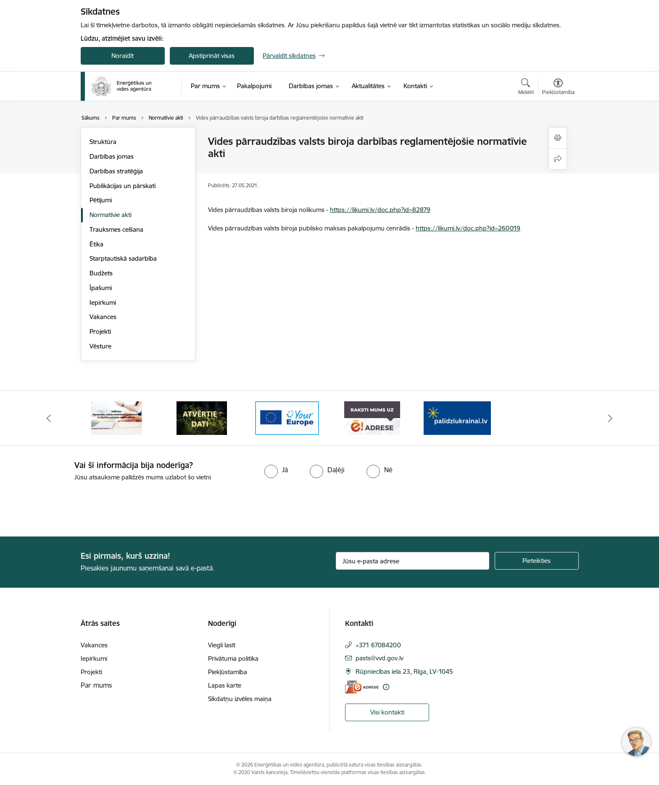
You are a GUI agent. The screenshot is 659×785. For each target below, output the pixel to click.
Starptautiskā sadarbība (123, 258)
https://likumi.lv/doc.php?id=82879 (380, 210)
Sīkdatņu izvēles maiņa (240, 699)
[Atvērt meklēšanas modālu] (526, 88)
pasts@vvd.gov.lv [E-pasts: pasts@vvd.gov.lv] (379, 658)
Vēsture (100, 346)
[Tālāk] (610, 418)
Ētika (96, 244)
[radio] (276, 470)
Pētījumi (101, 200)
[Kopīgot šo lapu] (558, 159)
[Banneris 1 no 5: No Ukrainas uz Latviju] (116, 417)
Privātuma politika (233, 658)
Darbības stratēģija (116, 171)
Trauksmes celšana (116, 229)
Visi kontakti (387, 712)
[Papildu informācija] (386, 687)
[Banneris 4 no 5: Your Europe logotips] (372, 417)
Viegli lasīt (221, 645)
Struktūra (103, 142)
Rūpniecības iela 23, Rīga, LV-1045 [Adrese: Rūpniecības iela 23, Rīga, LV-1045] (404, 671)
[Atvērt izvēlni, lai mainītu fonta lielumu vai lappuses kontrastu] (558, 88)
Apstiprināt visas (212, 56)
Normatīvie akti (111, 215)
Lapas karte (224, 685)
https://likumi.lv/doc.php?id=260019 (468, 228)
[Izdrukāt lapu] (558, 138)
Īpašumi (101, 288)
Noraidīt (122, 56)
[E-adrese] (362, 687)
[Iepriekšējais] (48, 418)
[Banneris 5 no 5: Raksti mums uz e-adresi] (457, 417)
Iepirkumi (103, 302)
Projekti (100, 331)
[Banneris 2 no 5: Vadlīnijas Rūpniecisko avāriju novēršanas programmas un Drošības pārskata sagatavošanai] (202, 417)
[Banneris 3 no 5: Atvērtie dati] (287, 417)
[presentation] (70, 505)
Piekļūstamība (227, 672)
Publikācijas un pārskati (123, 186)
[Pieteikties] (537, 561)
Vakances (103, 317)
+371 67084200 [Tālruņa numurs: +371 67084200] (378, 645)
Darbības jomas (112, 156)
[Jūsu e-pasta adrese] (412, 561)
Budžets (101, 273)
